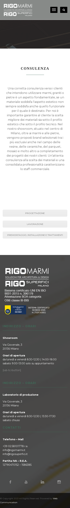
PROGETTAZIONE (35, 213)
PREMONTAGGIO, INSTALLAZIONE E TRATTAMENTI (35, 235)
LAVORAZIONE (35, 224)
